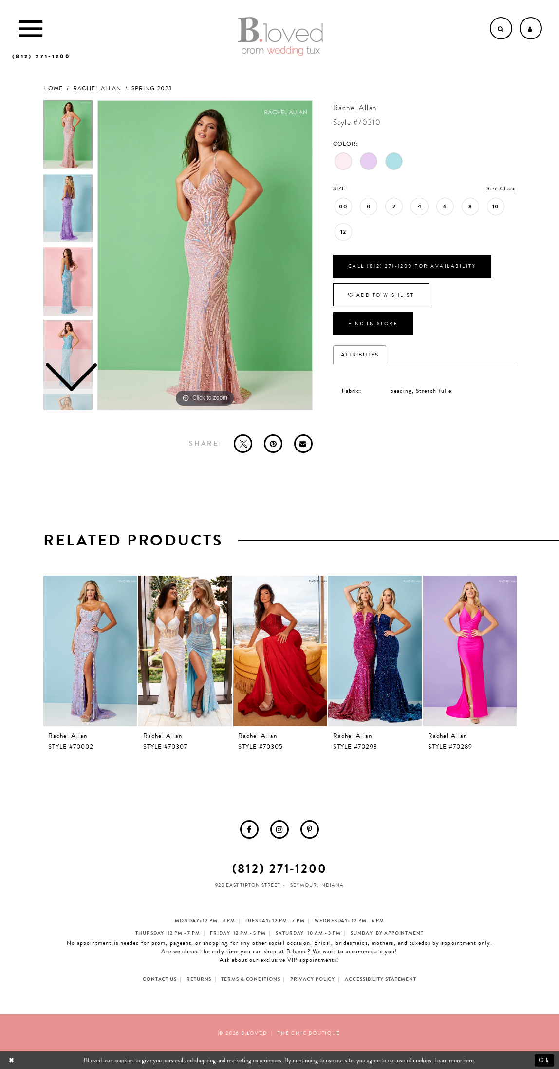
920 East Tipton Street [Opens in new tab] (247, 885)
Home (53, 88)
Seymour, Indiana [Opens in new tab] (316, 885)
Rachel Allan (97, 88)
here (468, 1060)
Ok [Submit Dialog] (544, 1060)
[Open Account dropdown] (531, 28)
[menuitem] (249, 829)
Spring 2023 (151, 88)
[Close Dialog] (12, 1060)
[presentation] (90, 651)
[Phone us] (41, 56)
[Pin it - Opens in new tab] (273, 443)
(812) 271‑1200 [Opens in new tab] (279, 869)
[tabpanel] (205, 255)
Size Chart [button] (500, 188)
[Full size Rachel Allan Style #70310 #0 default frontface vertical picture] (205, 255)
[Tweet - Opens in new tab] (243, 443)
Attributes (360, 354)
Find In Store (373, 323)
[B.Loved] (280, 36)
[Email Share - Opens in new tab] (303, 443)
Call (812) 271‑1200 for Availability (412, 266)
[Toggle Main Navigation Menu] (30, 28)
